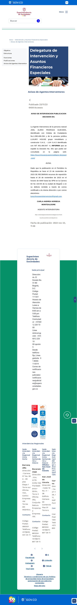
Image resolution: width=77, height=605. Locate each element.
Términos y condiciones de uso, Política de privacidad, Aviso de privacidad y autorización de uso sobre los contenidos (39, 580)
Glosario (39, 574)
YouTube (30, 569)
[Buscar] (22, 21)
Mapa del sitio (39, 586)
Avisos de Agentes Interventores (16, 63)
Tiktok (48, 566)
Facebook (30, 558)
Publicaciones (9, 60)
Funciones (8, 58)
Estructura (8, 53)
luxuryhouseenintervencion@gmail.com (46, 196)
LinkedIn (48, 560)
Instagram (30, 563)
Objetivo (7, 50)
